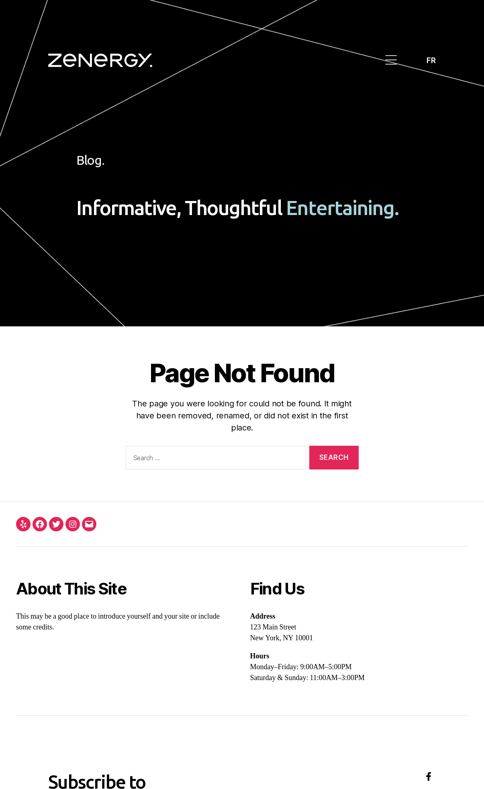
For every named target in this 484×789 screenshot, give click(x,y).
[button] (391, 60)
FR (431, 60)
